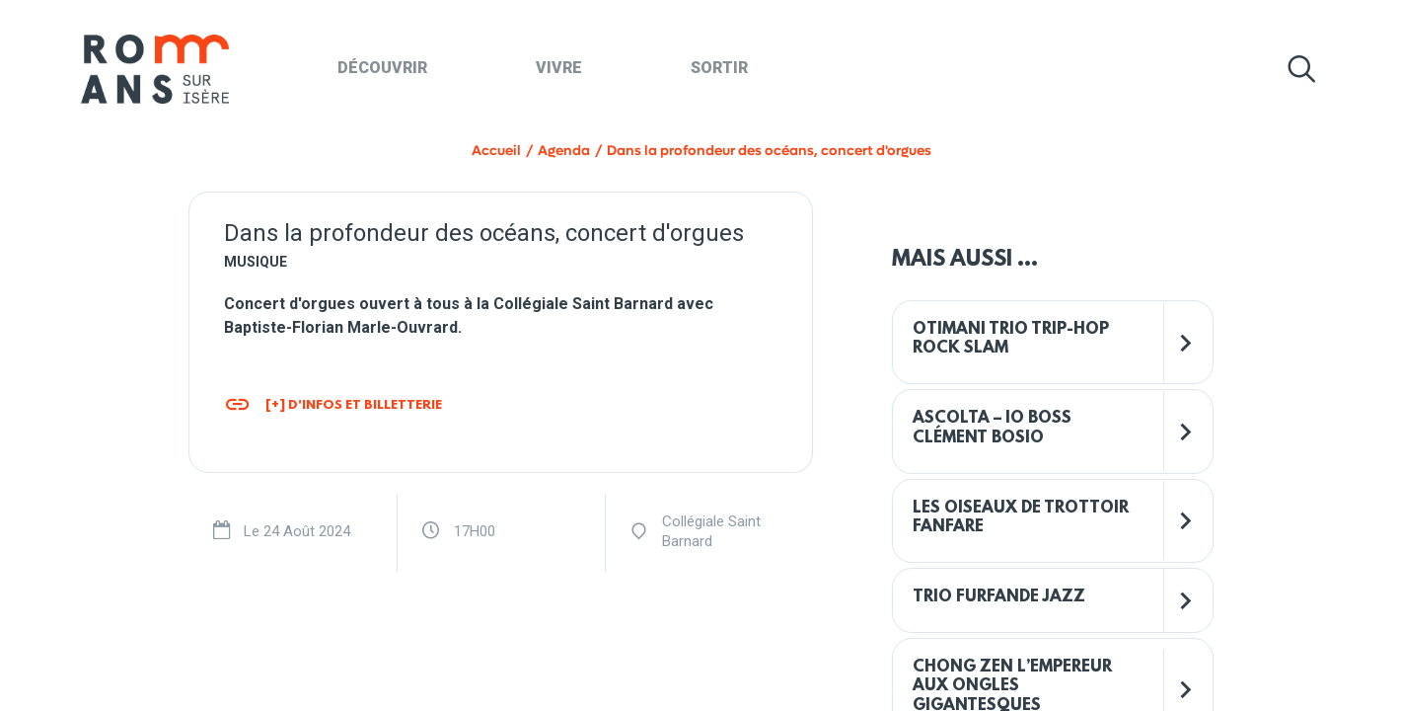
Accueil (496, 150)
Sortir (719, 67)
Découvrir (382, 67)
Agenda (564, 150)
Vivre (559, 67)
